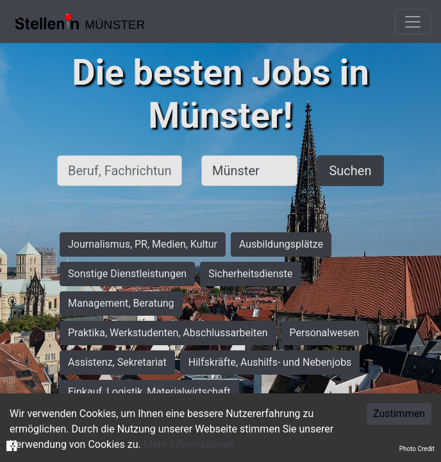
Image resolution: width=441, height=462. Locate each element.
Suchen (350, 170)
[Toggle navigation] (413, 22)
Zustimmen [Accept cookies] (399, 413)
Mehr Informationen (189, 444)
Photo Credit (417, 448)
